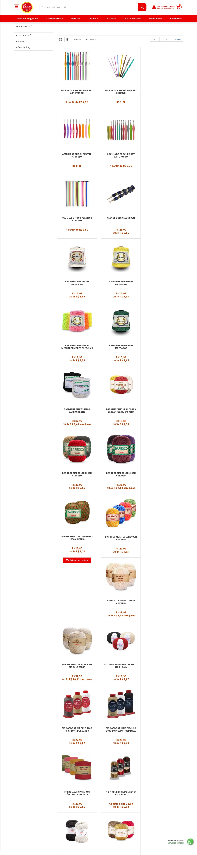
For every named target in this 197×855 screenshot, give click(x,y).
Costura (111, 18)
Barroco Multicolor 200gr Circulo (77, 463)
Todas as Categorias (26, 18)
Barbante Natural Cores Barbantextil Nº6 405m (164, 315)
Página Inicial (65, 821)
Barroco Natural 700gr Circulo (120, 463)
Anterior (155, 40)
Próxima (178, 40)
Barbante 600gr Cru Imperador (77, 240)
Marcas (21, 66)
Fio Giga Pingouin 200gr (164, 610)
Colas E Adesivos (132, 18)
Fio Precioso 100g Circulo (163, 758)
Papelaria (176, 18)
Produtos (107, 821)
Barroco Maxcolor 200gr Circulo (77, 389)
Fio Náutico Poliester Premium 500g (77, 760)
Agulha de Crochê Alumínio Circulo (120, 92)
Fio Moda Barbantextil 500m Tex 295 (163, 686)
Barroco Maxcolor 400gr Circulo (120, 389)
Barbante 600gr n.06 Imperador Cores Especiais (164, 240)
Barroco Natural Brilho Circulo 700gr (163, 463)
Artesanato (155, 18)
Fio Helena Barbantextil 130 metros (76, 686)
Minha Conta (109, 829)
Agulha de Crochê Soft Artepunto (77, 166)
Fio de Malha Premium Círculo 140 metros (76, 611)
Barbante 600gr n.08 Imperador (77, 315)
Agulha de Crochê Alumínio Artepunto (77, 92)
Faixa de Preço (24, 122)
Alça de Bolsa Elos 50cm (164, 164)
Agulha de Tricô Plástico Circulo (120, 166)
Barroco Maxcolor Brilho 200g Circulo (163, 389)
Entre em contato (67, 829)
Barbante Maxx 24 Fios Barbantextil (120, 315)
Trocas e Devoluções (69, 837)
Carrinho (107, 825)
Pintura (75, 18)
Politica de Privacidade (70, 825)
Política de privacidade (113, 833)
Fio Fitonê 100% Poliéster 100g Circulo (120, 611)
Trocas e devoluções (112, 837)
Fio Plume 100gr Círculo (120, 758)
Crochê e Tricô (54, 18)
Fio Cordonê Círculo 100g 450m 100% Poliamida (120, 537)
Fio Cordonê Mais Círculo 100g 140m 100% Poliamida (164, 537)
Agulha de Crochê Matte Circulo (163, 92)
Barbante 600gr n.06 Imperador (120, 240)
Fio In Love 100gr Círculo (120, 684)
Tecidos (93, 18)
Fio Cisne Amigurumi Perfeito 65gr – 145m (76, 537)
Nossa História (66, 833)
